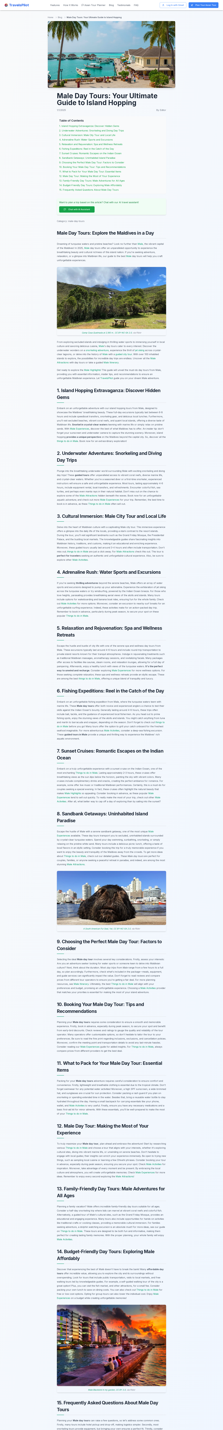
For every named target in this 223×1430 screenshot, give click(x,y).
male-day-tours (76, 221)
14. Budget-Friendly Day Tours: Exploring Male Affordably (90, 185)
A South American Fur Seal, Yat (97, 928)
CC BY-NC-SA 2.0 (123, 332)
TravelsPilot (106, 378)
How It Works (70, 5)
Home (50, 17)
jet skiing (139, 350)
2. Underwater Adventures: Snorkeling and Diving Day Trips (91, 130)
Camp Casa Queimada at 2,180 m (98, 332)
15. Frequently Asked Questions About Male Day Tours (89, 189)
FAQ (136, 5)
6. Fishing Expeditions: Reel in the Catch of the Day (86, 148)
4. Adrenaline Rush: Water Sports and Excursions (86, 139)
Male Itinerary (111, 362)
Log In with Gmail (173, 5)
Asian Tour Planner (93, 5)
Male (140, 243)
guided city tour (123, 354)
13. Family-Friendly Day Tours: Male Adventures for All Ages (92, 180)
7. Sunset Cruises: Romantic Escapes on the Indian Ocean (90, 153)
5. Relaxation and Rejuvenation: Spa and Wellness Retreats (90, 144)
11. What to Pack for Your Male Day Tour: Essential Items (90, 171)
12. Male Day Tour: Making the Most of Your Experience (89, 176)
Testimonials (123, 5)
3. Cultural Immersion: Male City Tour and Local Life (87, 135)
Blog (111, 5)
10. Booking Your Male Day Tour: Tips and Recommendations (92, 167)
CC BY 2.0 (121, 1390)
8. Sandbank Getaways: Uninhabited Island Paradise (87, 157)
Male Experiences (79, 428)
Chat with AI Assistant (77, 209)
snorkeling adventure (97, 350)
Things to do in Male (99, 503)
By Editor (161, 110)
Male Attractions (88, 495)
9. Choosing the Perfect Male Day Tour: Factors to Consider (91, 162)
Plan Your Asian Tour (203, 5)
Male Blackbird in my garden (101, 1390)
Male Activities (80, 559)
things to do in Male (67, 441)
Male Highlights (92, 370)
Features (55, 5)
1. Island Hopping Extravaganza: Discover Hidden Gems (89, 126)
